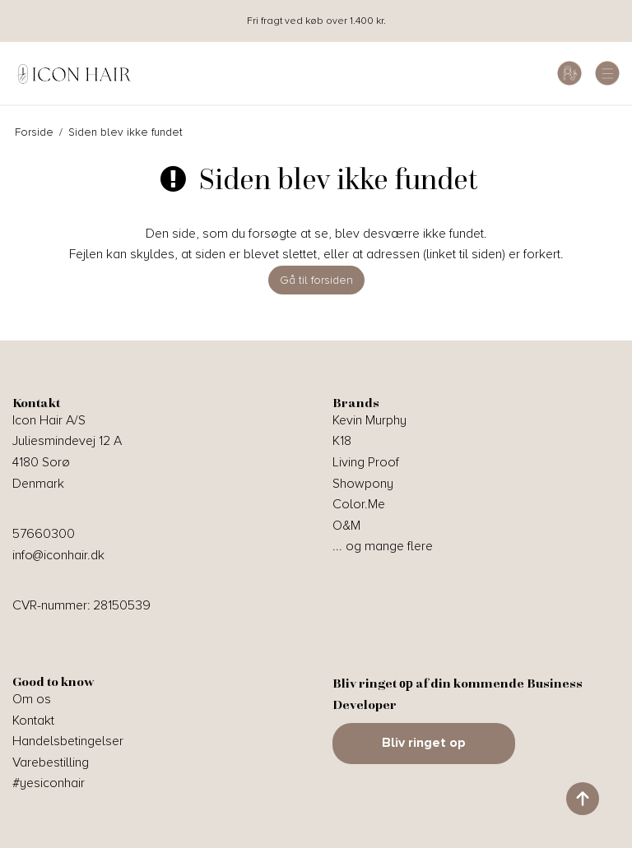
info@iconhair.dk (58, 555)
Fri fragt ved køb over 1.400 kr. (316, 21)
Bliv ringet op (424, 742)
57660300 (43, 534)
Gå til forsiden (316, 280)
